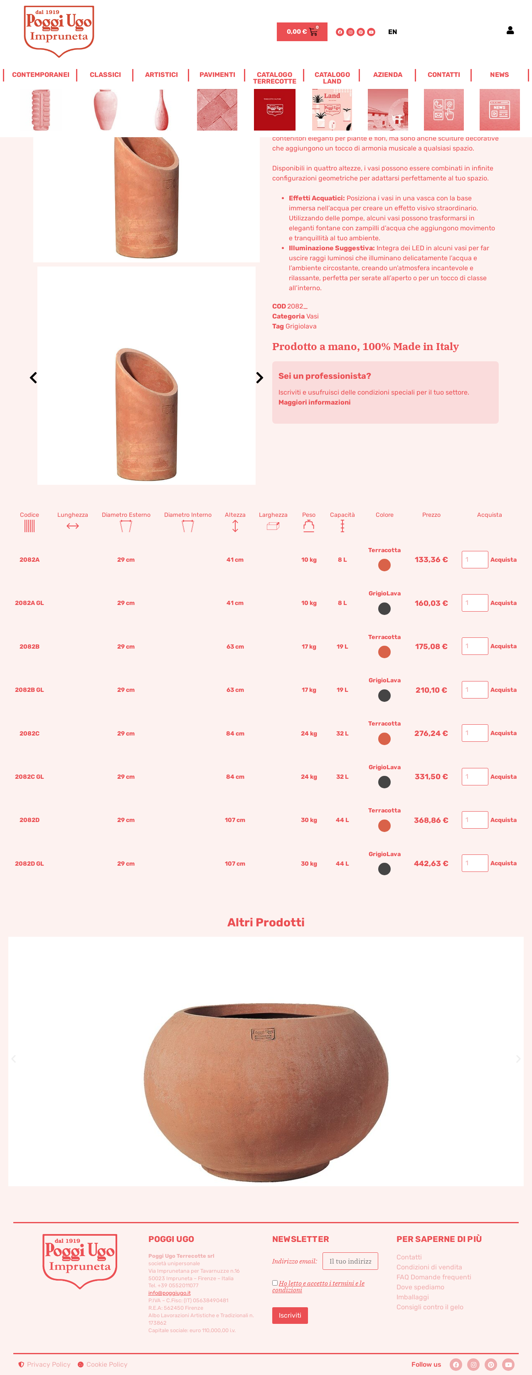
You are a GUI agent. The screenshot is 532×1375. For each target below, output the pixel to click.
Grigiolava (301, 326)
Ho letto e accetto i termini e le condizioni (318, 1286)
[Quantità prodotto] (475, 559)
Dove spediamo (420, 1287)
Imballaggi (413, 1297)
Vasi (312, 316)
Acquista (503, 559)
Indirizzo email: (325, 1261)
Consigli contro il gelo (430, 1307)
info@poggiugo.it (169, 1293)
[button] (13, 1058)
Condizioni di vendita (429, 1267)
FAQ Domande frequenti (434, 1277)
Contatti (409, 1257)
